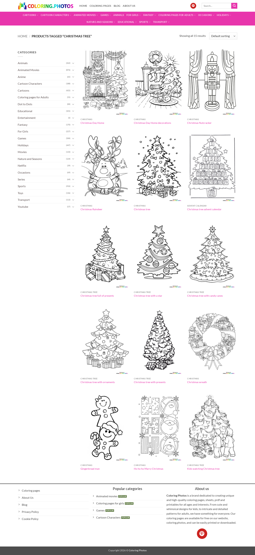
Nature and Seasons (101, 22)
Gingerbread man (90, 468)
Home (83, 5)
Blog (117, 5)
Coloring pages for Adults (177, 15)
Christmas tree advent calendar (204, 209)
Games (106, 15)
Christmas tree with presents (150, 382)
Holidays (224, 15)
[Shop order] (223, 36)
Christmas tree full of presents (97, 295)
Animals (118, 15)
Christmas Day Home (92, 122)
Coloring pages (100, 5)
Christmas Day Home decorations (152, 122)
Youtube (23, 206)
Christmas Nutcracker (199, 122)
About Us (129, 5)
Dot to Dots (25, 104)
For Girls (133, 15)
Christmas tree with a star (148, 295)
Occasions (206, 15)
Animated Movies (86, 15)
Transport (161, 22)
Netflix (22, 165)
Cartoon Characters (56, 15)
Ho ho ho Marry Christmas (148, 468)
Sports (145, 22)
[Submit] (234, 6)
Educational (127, 22)
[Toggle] (73, 63)
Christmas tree (142, 209)
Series (21, 179)
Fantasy (149, 15)
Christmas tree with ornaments (98, 382)
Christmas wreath (197, 382)
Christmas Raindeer (91, 209)
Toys (20, 193)
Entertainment (27, 117)
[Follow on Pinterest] (193, 6)
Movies (22, 152)
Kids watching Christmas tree (203, 468)
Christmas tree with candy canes (205, 295)
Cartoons (30, 15)
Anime (22, 76)
